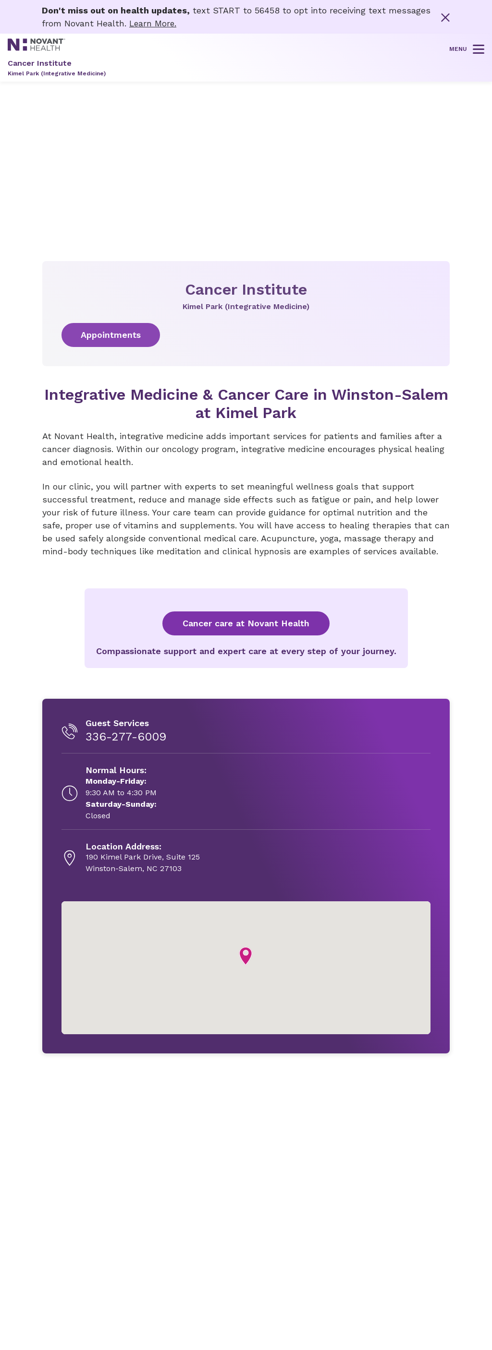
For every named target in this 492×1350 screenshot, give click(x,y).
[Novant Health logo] (36, 48)
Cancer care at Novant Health (246, 623)
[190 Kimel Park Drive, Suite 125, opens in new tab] (143, 857)
